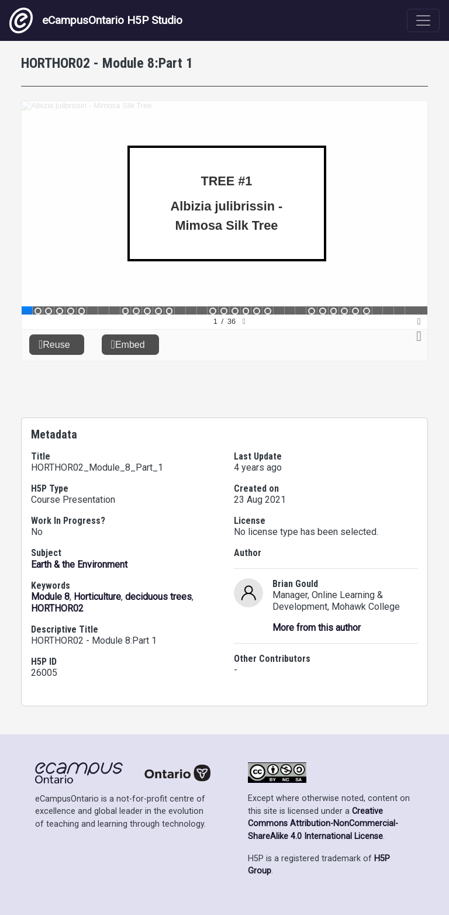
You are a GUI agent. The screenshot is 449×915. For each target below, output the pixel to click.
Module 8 (50, 596)
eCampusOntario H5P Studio (95, 20)
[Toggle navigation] (423, 20)
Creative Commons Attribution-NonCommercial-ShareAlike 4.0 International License (323, 823)
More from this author (316, 627)
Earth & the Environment (79, 564)
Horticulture (97, 596)
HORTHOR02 (57, 608)
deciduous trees (158, 596)
